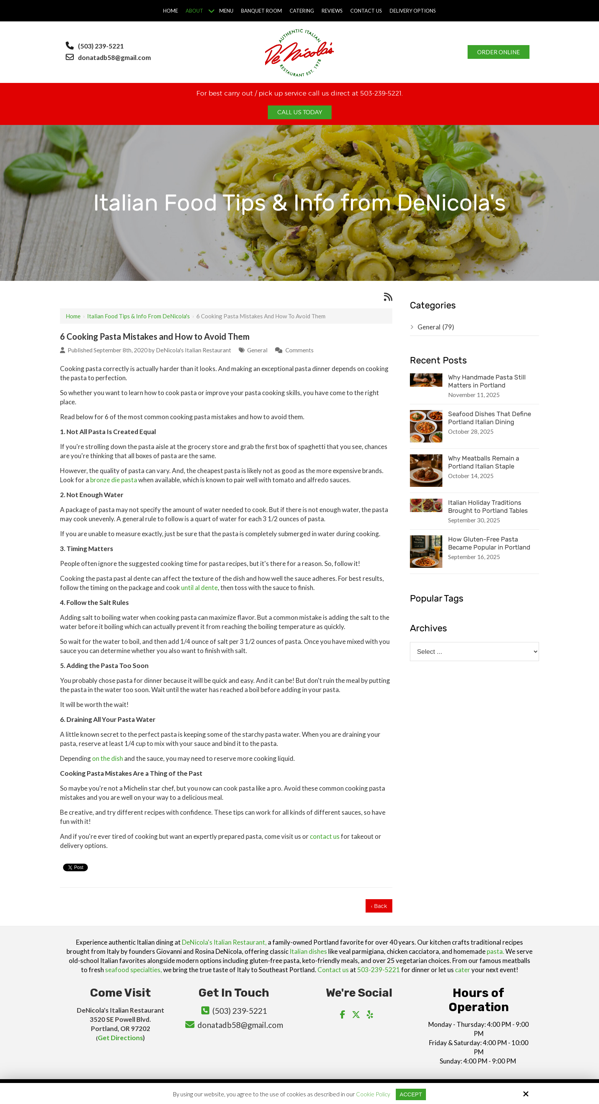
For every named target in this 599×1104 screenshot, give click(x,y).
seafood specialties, (133, 970)
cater (462, 970)
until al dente (199, 588)
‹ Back (379, 906)
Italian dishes (308, 951)
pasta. (495, 951)
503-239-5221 (378, 970)
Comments (299, 350)
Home (73, 316)
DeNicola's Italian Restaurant (193, 350)
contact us (325, 836)
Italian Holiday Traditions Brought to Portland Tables (488, 506)
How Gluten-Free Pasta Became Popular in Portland (489, 543)
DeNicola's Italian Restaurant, (224, 942)
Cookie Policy (373, 1094)
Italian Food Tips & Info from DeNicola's (138, 316)
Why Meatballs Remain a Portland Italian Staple (483, 462)
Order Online (498, 52)
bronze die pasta (113, 480)
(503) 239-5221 (101, 46)
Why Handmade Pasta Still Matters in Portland (487, 381)
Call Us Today (299, 112)
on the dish (107, 758)
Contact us (333, 970)
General (257, 350)
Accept (411, 1094)
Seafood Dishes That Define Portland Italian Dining (489, 418)
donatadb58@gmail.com (115, 57)
